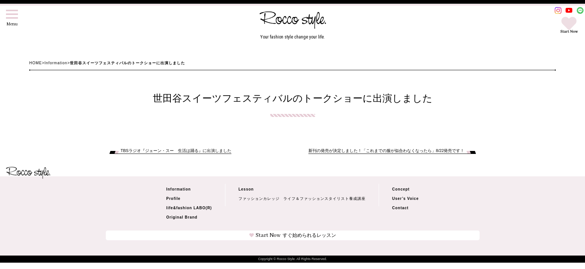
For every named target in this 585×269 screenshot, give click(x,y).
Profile (173, 199)
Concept (401, 189)
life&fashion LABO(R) (189, 208)
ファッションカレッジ (259, 199)
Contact (400, 208)
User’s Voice (405, 199)
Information (55, 63)
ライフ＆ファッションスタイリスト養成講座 (324, 199)
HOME (35, 63)
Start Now (292, 235)
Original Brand (181, 217)
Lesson (246, 189)
